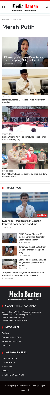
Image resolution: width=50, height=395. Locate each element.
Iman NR (9, 64)
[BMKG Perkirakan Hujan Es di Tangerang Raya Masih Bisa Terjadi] (9, 264)
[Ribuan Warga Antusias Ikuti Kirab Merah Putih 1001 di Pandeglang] (25, 119)
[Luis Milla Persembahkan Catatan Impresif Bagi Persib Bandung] (25, 205)
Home (5, 19)
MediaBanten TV (9, 358)
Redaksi (5, 333)
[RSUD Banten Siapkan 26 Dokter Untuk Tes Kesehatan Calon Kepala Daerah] (9, 238)
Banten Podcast (9, 362)
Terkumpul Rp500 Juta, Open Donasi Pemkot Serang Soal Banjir (32, 250)
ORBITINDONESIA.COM (13, 375)
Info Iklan (6, 345)
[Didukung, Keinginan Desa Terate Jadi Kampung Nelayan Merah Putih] (25, 52)
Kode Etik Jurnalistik (11, 341)
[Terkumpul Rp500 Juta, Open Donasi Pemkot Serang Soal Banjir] (9, 251)
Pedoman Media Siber (12, 337)
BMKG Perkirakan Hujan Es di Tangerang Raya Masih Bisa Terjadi (32, 262)
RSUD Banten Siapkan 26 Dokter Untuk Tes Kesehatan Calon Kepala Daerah (32, 237)
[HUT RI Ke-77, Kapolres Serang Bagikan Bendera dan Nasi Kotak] (25, 156)
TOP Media (7, 367)
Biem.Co (5, 371)
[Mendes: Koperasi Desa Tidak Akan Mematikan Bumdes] (25, 82)
